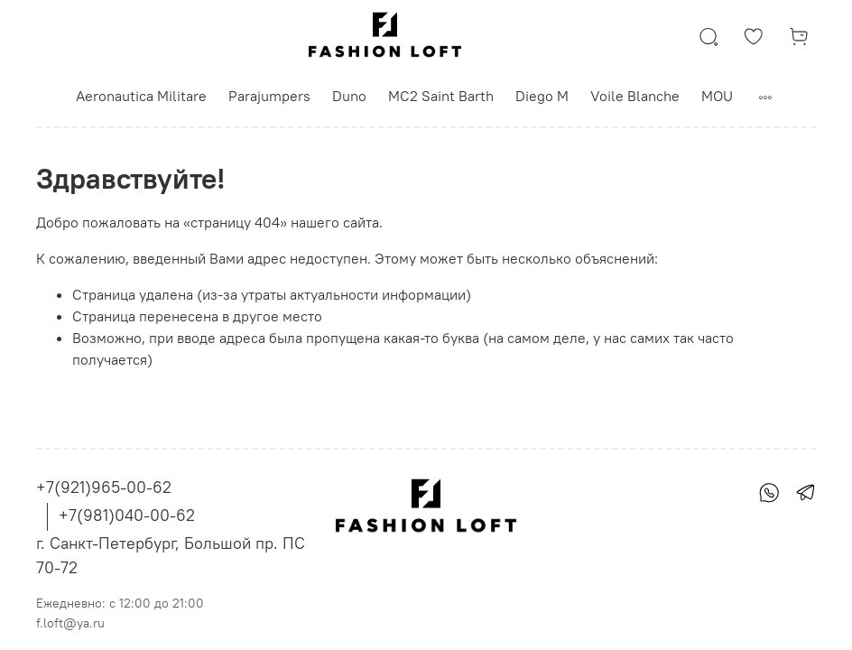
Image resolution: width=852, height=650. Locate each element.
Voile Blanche (635, 96)
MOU (717, 96)
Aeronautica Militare (141, 96)
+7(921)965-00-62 (103, 487)
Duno (349, 96)
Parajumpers (269, 96)
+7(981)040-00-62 (127, 515)
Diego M (542, 96)
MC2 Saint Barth (441, 96)
